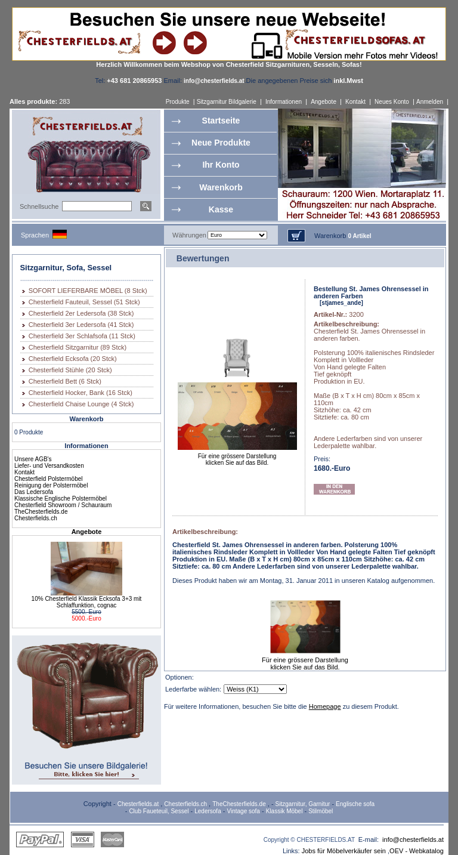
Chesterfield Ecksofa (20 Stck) (73, 358)
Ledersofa (207, 811)
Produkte (178, 101)
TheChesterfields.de (41, 511)
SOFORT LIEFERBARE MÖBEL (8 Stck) (88, 290)
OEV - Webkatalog (416, 850)
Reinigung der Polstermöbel (51, 485)
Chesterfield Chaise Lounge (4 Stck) (81, 404)
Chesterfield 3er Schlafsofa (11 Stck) (82, 335)
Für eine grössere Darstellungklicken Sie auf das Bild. (237, 456)
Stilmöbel (320, 811)
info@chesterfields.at (413, 839)
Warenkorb (221, 187)
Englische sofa (355, 804)
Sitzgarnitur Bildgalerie (226, 101)
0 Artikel (359, 236)
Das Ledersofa (33, 492)
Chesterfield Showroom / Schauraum (63, 505)
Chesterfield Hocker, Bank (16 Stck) (80, 392)
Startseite (221, 120)
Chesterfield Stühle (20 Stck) (70, 370)
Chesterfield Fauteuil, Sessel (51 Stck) (84, 301)
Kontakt (355, 101)
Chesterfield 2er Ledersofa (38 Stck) (81, 313)
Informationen (283, 101)
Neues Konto (392, 101)
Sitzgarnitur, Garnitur (303, 804)
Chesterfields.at (138, 804)
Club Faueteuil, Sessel (158, 811)
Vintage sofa (243, 811)
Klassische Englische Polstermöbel (60, 498)
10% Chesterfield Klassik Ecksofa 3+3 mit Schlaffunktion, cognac (87, 602)
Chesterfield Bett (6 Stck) (65, 381)
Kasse (221, 209)
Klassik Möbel (284, 811)
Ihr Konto (220, 164)
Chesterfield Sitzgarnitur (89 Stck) (77, 347)
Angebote (323, 101)
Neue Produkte (220, 142)
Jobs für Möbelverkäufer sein (344, 850)
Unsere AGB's (33, 459)
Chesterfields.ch (35, 518)
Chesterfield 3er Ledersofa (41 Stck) (81, 324)
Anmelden (429, 101)
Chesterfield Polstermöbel (48, 479)
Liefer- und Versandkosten (49, 465)
